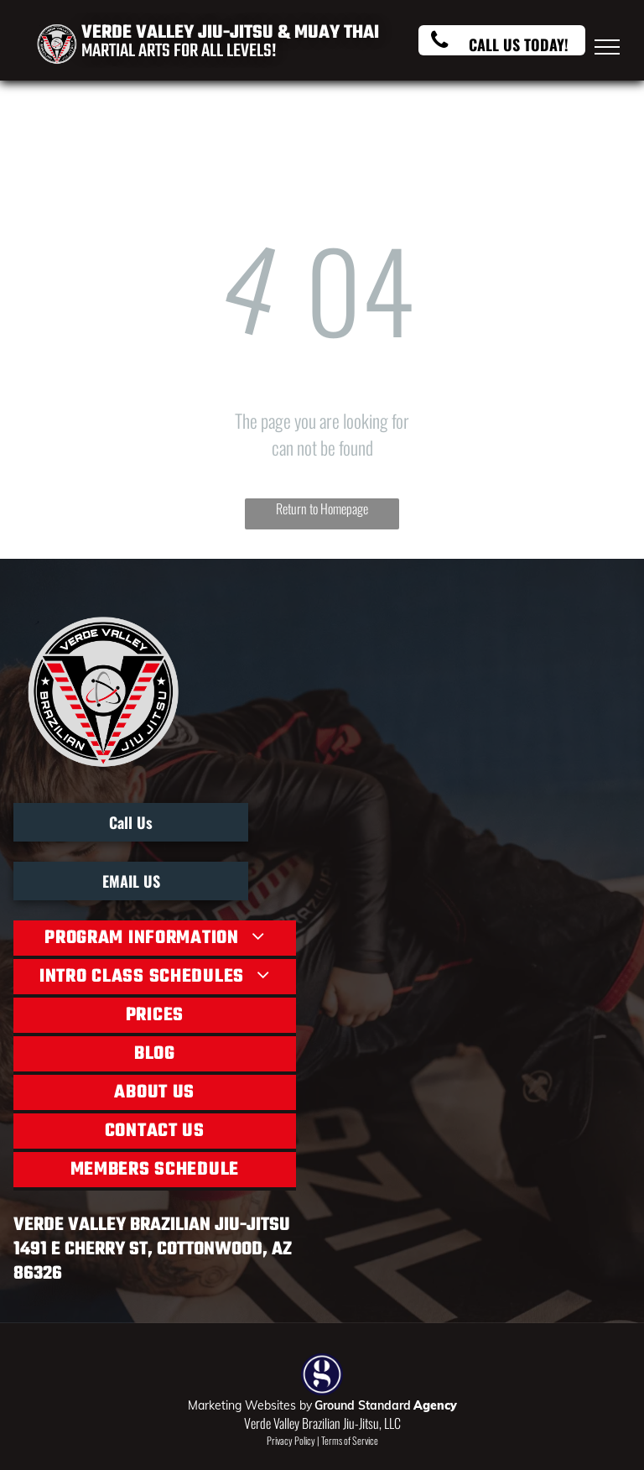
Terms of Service (349, 1440)
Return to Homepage (322, 508)
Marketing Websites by (250, 1405)
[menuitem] (154, 939)
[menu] (607, 47)
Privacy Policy (291, 1440)
